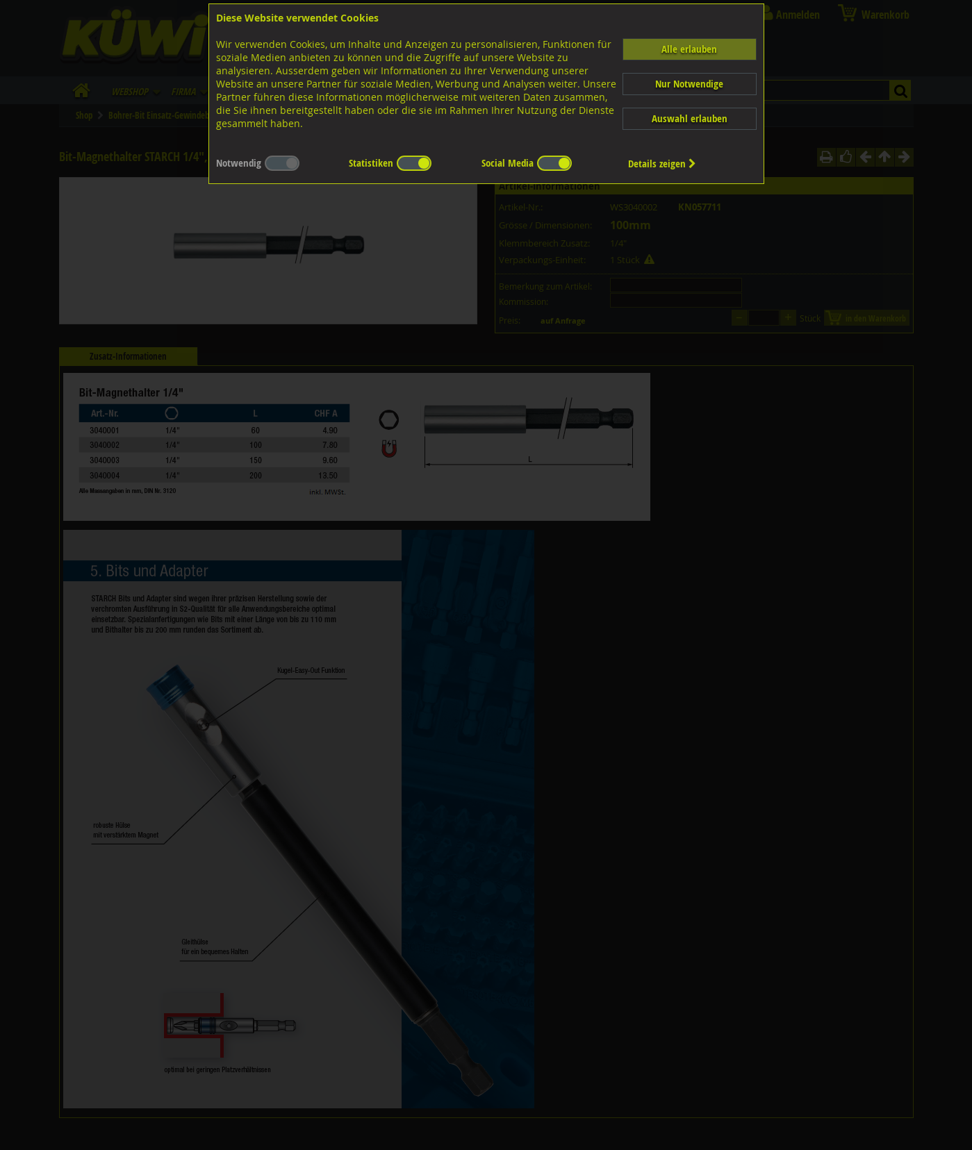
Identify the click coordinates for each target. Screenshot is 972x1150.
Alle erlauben (689, 49)
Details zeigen (662, 163)
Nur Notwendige (689, 83)
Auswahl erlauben (689, 118)
